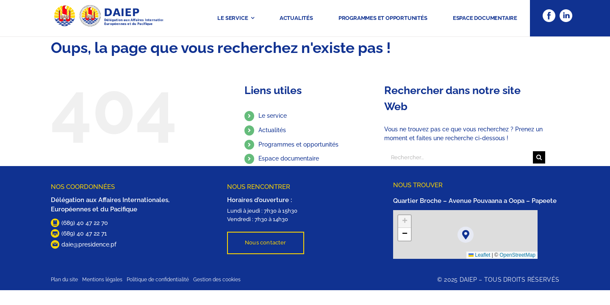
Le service (272, 115)
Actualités (272, 130)
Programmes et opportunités (298, 144)
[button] (466, 235)
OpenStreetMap (517, 255)
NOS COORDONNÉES (83, 187)
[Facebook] (549, 12)
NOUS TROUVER (418, 185)
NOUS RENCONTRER (258, 187)
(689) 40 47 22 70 (84, 222)
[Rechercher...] (458, 157)
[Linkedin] (566, 12)
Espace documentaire (288, 158)
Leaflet (479, 255)
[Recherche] (539, 157)
